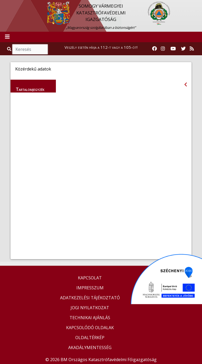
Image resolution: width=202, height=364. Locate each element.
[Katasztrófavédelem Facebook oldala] (154, 48)
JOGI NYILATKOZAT (90, 308)
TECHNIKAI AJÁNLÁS (90, 317)
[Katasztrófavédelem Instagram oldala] (163, 48)
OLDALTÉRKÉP (89, 337)
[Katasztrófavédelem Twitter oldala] (183, 48)
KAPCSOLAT (90, 278)
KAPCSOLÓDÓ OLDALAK (90, 327)
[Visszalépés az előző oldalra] (186, 84)
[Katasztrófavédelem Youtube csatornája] (173, 48)
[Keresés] (30, 49)
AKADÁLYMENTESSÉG (89, 347)
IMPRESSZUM (90, 288)
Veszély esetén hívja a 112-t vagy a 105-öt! (101, 47)
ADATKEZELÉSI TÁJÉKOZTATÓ (90, 298)
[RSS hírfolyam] (191, 48)
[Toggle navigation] (7, 37)
